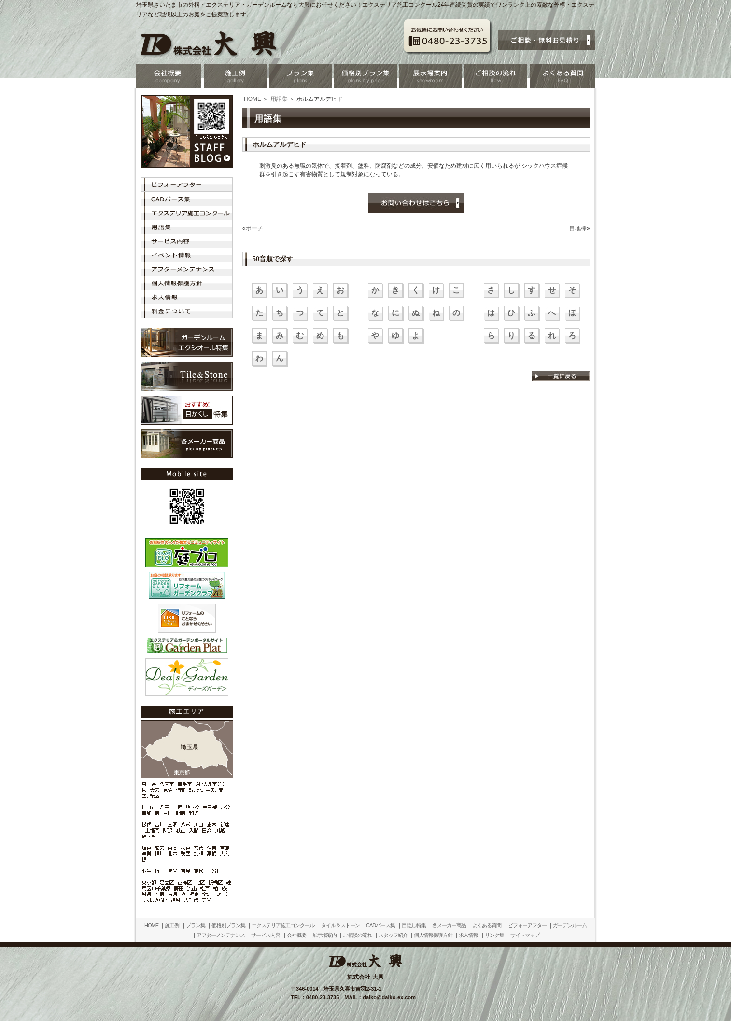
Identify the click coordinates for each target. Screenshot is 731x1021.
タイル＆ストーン (340, 925)
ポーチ (254, 228)
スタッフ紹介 (393, 935)
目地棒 (578, 228)
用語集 (279, 99)
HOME (252, 99)
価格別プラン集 (228, 925)
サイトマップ (524, 935)
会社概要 (296, 935)
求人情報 (468, 935)
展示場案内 (324, 935)
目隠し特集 (414, 925)
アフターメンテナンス (221, 935)
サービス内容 (265, 935)
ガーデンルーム (570, 925)
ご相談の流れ (357, 935)
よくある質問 (486, 925)
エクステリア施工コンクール (283, 925)
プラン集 (195, 925)
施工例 (172, 925)
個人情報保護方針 (433, 935)
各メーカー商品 (449, 925)
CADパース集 (380, 925)
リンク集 (494, 935)
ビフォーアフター (527, 925)
